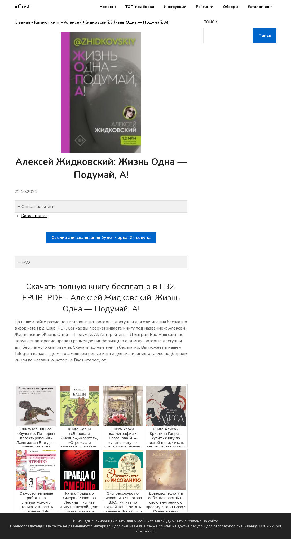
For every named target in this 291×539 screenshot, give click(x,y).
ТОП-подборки (139, 6)
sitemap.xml (146, 531)
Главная (22, 22)
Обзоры (230, 6)
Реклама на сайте (202, 521)
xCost (22, 7)
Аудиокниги (173, 521)
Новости (108, 6)
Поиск (210, 22)
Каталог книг (260, 6)
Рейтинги (204, 6)
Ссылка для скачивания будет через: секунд (101, 238)
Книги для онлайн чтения (137, 521)
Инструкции (175, 6)
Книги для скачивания (92, 521)
